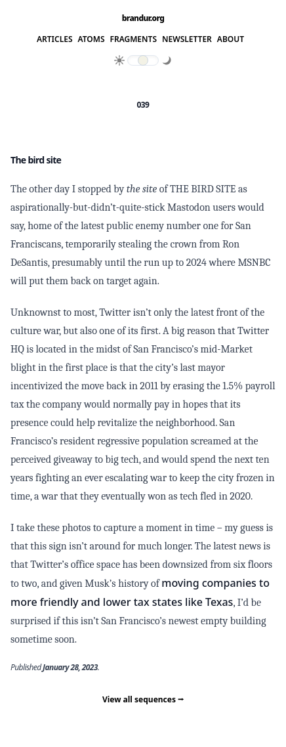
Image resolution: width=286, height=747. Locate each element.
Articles (55, 39)
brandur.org (143, 18)
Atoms (91, 39)
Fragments (133, 39)
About (230, 39)
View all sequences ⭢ (143, 699)
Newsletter (187, 39)
